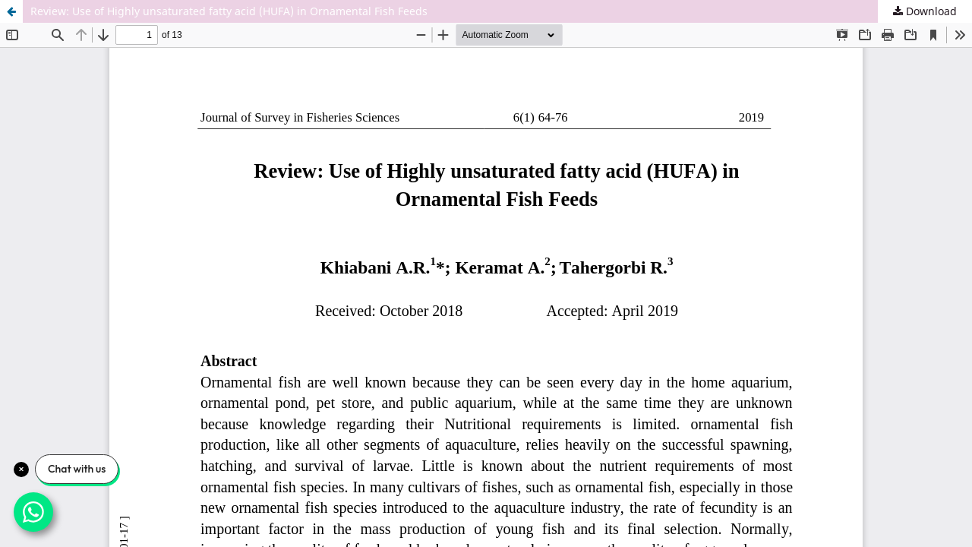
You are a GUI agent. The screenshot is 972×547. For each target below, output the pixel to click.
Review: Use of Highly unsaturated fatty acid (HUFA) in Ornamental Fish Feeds (229, 11)
